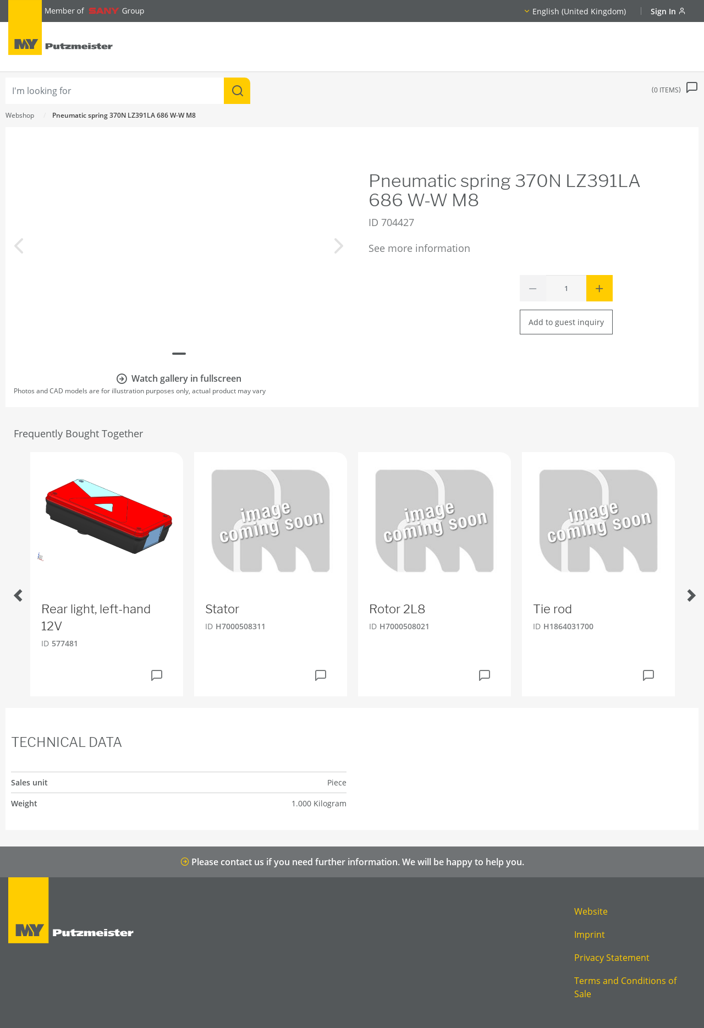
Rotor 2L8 (397, 609)
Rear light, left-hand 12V (96, 617)
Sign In (668, 11)
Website (591, 911)
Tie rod (552, 609)
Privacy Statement (612, 958)
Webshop (20, 115)
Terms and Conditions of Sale (625, 987)
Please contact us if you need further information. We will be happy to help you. (352, 862)
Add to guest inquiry (566, 322)
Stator (222, 609)
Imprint (589, 934)
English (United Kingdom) (579, 11)
